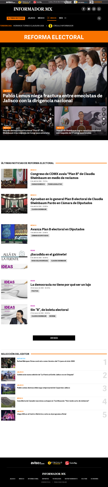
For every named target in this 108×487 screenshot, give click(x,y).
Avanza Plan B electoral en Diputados (57, 229)
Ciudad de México (38, 184)
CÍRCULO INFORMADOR (63, 26)
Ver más (54, 338)
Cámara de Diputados (40, 235)
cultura (84, 479)
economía (94, 479)
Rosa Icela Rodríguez (40, 261)
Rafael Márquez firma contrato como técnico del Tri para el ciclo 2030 (46, 361)
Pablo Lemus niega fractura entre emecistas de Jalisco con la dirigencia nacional (52, 98)
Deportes (21, 358)
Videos (51, 18)
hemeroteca (45, 482)
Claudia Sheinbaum (39, 209)
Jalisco (31, 18)
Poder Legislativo (55, 184)
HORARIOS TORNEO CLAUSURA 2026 (28, 26)
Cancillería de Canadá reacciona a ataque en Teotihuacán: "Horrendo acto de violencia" (53, 401)
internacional (33, 479)
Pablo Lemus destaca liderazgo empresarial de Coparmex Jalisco (43, 388)
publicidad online (60, 482)
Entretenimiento (71, 479)
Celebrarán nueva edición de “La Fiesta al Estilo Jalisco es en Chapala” (45, 375)
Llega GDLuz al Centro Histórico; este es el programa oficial (41, 414)
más (62, 18)
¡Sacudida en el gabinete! (49, 254)
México (41, 18)
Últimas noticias (16, 18)
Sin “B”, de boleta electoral (49, 310)
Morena (52, 316)
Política (35, 291)
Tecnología (56, 479)
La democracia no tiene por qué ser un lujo (61, 284)
